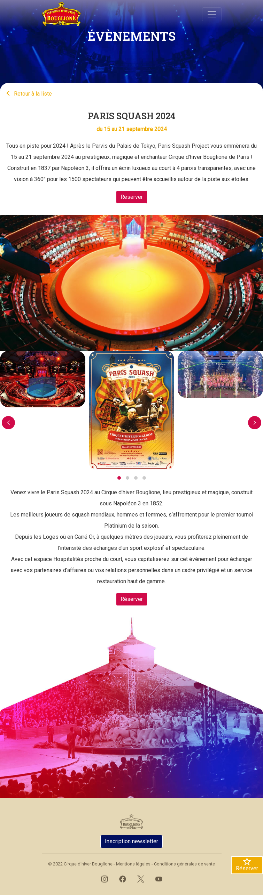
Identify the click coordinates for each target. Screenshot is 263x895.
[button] (119, 477)
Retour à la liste (29, 93)
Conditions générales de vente (184, 863)
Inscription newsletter (131, 841)
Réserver (132, 197)
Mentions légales (133, 863)
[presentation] (8, 422)
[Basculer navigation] (212, 14)
